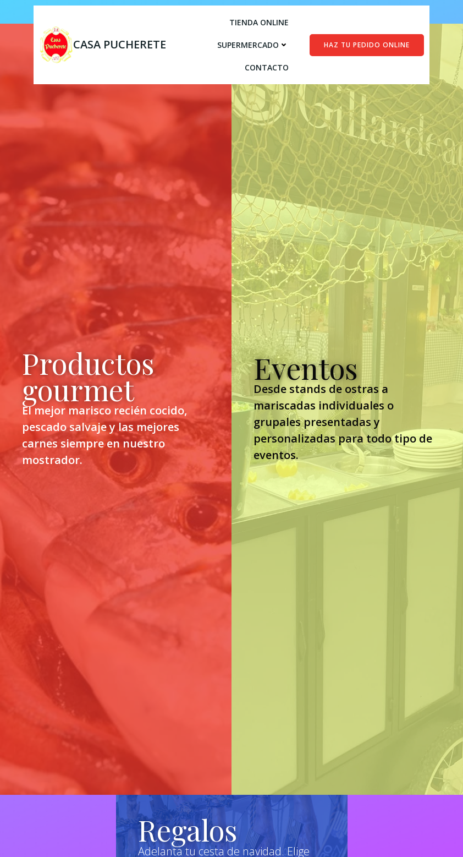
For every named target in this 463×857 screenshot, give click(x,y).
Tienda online (259, 22)
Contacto (267, 67)
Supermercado (253, 45)
